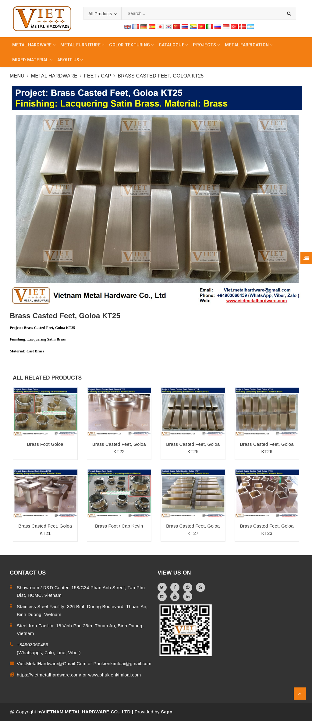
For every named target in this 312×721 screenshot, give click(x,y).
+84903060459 (32, 644)
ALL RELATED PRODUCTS (47, 378)
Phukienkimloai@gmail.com (122, 663)
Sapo (166, 711)
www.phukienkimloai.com (114, 674)
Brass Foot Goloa (45, 444)
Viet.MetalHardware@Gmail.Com (52, 663)
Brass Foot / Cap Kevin (119, 525)
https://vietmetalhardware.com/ (50, 674)
